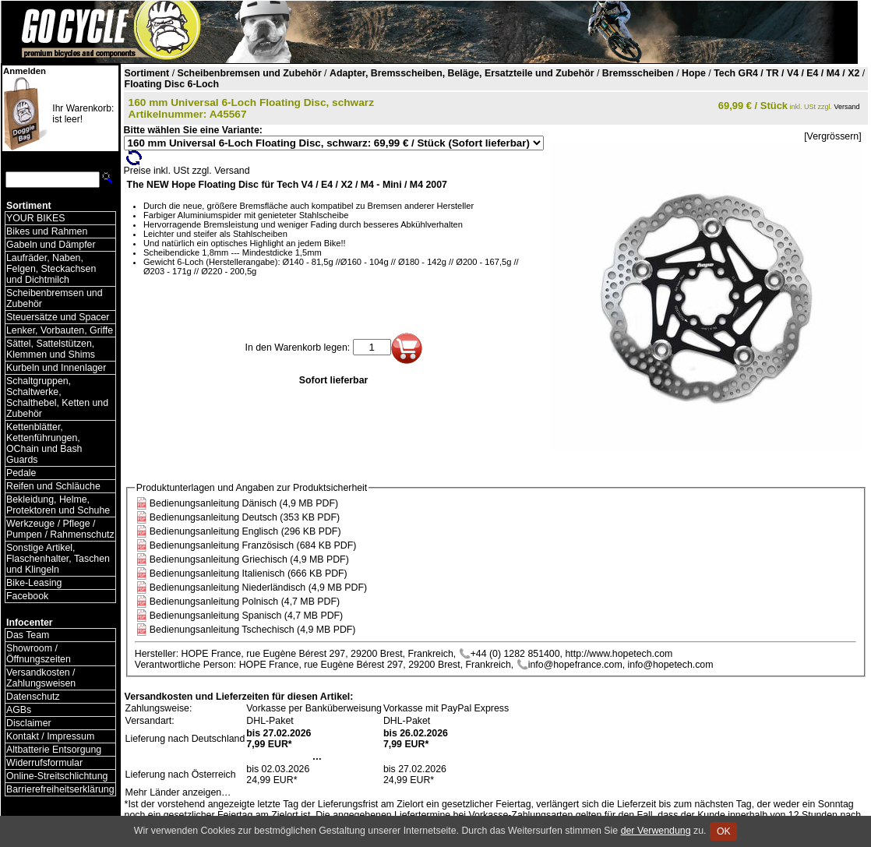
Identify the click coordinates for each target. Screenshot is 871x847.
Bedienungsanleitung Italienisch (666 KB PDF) (248, 573)
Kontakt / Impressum (50, 736)
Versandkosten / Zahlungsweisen (41, 678)
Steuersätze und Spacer (57, 317)
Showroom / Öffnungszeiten (38, 654)
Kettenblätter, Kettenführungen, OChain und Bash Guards (44, 443)
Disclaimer (28, 723)
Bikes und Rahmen (46, 231)
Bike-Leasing (34, 582)
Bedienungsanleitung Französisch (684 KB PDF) (253, 545)
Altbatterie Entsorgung (53, 749)
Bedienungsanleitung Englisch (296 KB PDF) (245, 531)
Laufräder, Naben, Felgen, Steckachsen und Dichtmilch (51, 268)
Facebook (27, 596)
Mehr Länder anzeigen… (178, 792)
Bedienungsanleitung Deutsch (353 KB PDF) (245, 517)
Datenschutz (33, 696)
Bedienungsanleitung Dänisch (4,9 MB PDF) (244, 503)
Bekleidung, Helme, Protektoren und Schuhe (58, 505)
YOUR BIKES (35, 218)
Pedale (21, 473)
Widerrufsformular (44, 762)
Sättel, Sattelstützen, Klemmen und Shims (50, 349)
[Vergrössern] (832, 136)
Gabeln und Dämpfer (51, 244)
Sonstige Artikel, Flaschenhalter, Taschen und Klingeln (58, 558)
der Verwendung (656, 830)
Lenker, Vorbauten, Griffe (59, 330)
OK (723, 831)
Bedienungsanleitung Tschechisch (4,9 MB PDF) (253, 629)
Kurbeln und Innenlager (56, 367)
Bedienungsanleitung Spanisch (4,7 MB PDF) (246, 615)
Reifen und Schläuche (53, 486)
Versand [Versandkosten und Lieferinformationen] (847, 107)
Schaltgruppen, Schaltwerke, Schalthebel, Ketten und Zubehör (57, 397)
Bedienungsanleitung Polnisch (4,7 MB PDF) (245, 601)
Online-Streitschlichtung (57, 776)
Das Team (27, 635)
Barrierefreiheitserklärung (60, 789)
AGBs (18, 709)
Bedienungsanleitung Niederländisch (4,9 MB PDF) (258, 587)
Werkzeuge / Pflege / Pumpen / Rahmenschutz (60, 529)
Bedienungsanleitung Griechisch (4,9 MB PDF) (249, 559)
